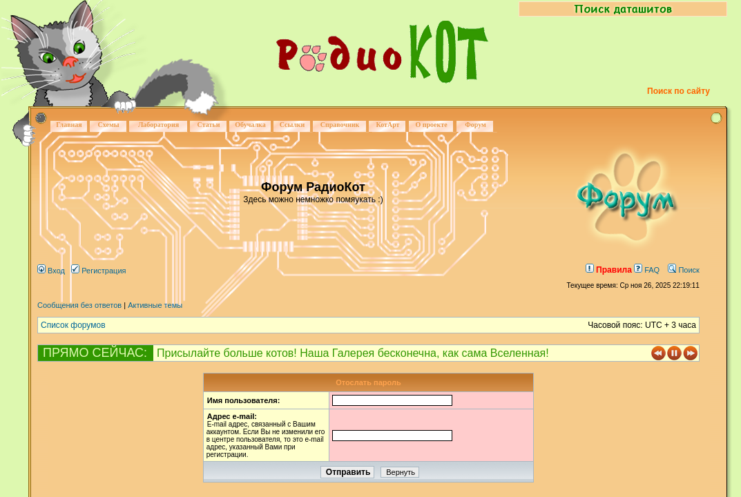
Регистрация (98, 270)
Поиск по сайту (678, 91)
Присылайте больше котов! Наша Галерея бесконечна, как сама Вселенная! (353, 353)
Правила (609, 270)
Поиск (684, 270)
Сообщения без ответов (79, 305)
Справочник (340, 124)
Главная (68, 124)
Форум (475, 124)
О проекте (431, 124)
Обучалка (250, 124)
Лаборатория (158, 124)
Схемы (108, 124)
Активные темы (155, 305)
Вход (51, 270)
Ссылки (292, 124)
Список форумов (73, 325)
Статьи (209, 124)
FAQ (647, 270)
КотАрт (387, 124)
